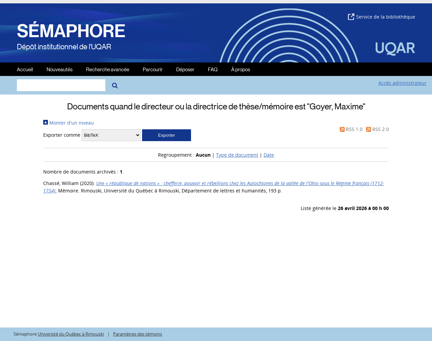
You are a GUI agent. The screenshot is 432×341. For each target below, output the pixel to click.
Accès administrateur (402, 83)
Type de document (237, 155)
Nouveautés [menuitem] (60, 69)
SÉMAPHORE (71, 31)
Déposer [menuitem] (185, 69)
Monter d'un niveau (68, 123)
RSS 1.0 (350, 129)
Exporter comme (61, 135)
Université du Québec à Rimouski (71, 334)
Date (269, 155)
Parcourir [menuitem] (153, 69)
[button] (166, 135)
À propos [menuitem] (240, 69)
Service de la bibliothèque (381, 17)
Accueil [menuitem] (25, 69)
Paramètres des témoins (137, 334)
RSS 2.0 (376, 129)
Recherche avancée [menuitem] (107, 69)
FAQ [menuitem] (213, 69)
